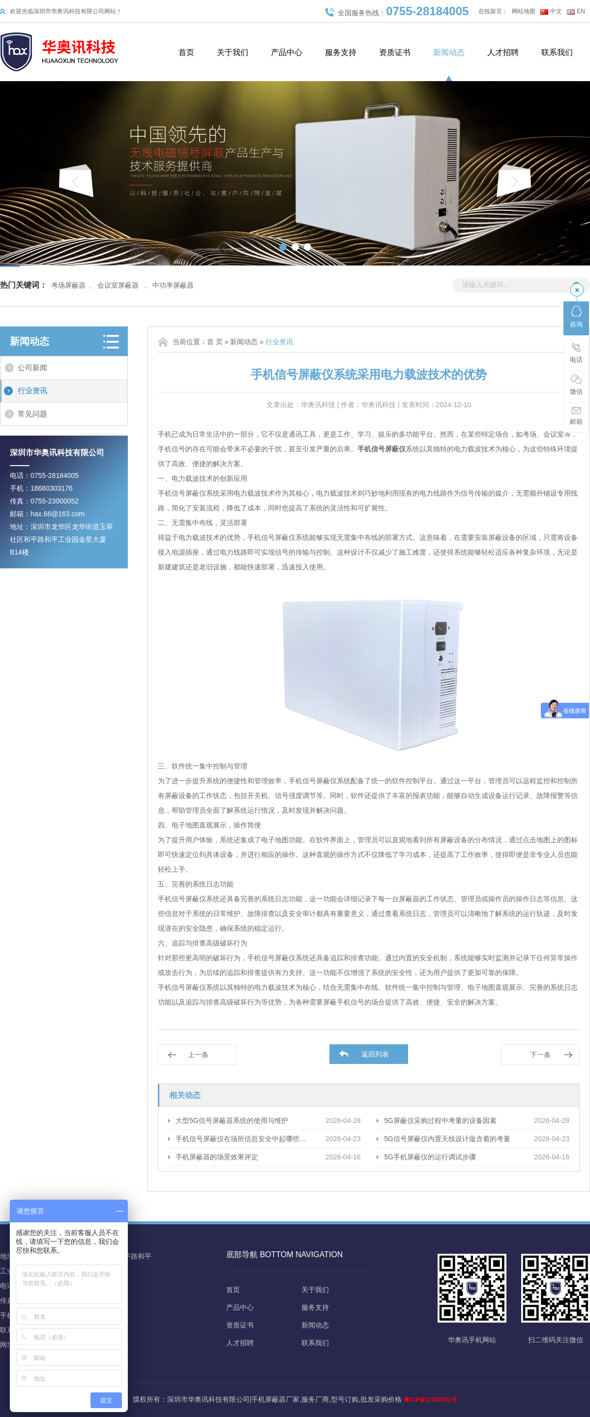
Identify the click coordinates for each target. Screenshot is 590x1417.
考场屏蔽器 (68, 285)
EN (581, 11)
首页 (186, 52)
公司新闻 (32, 367)
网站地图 (523, 11)
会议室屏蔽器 (118, 285)
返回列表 (375, 1054)
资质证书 (395, 52)
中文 (556, 11)
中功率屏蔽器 (173, 285)
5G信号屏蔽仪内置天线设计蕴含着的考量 (447, 1139)
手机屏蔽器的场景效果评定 (217, 1157)
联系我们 (557, 52)
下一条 (540, 1055)
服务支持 (340, 52)
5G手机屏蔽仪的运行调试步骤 (430, 1157)
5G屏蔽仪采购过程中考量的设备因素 (440, 1120)
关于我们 (232, 52)
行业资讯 (32, 390)
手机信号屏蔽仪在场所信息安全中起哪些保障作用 (243, 1139)
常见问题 (32, 414)
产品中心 (286, 52)
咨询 (576, 317)
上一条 (198, 1055)
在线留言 (490, 11)
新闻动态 (449, 52)
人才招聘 (503, 52)
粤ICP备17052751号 (430, 1399)
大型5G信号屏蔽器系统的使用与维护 (232, 1120)
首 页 (215, 342)
